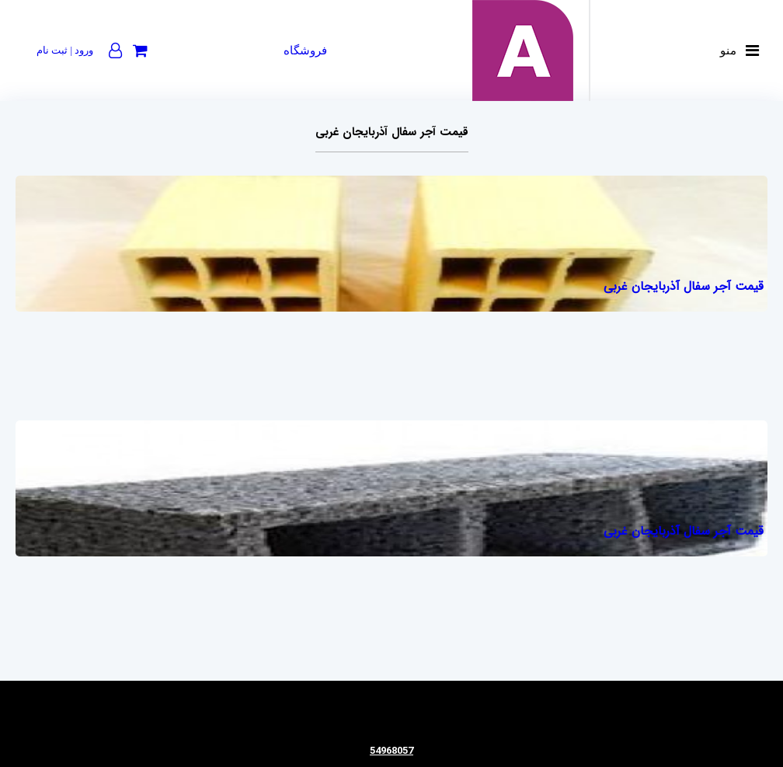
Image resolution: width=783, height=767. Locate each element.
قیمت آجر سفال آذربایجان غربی (684, 286)
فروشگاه (305, 50)
